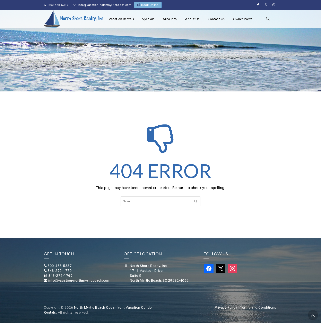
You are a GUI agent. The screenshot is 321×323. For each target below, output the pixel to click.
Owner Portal (243, 19)
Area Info (170, 19)
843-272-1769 (60, 275)
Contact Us (216, 19)
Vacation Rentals (121, 19)
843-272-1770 (59, 271)
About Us (192, 19)
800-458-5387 (58, 5)
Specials (148, 19)
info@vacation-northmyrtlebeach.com (104, 5)
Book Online (149, 5)
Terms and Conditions (258, 307)
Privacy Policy (226, 307)
